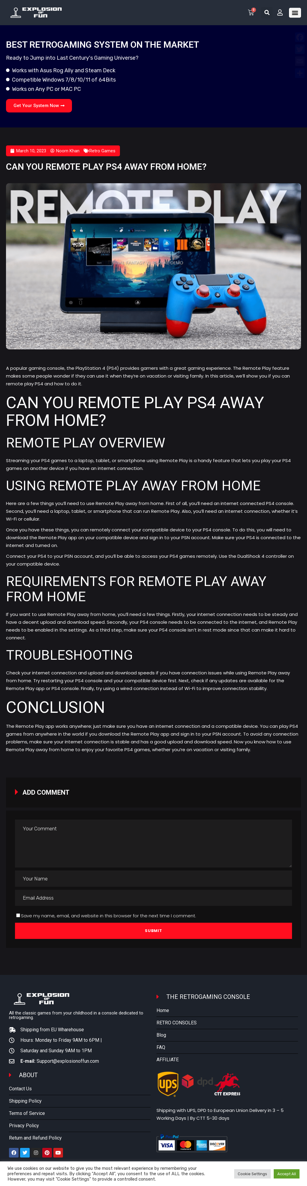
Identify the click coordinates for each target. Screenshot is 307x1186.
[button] (267, 12)
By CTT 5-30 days (209, 1118)
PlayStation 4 (90, 368)
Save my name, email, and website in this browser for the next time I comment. (108, 916)
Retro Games (102, 151)
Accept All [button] (286, 1174)
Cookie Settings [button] (252, 1174)
